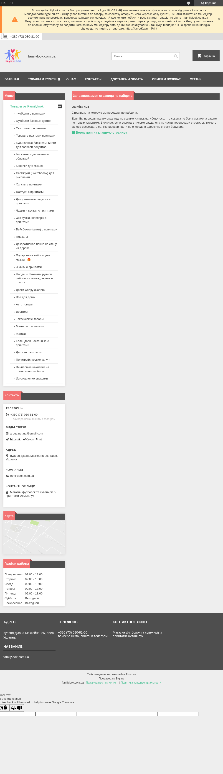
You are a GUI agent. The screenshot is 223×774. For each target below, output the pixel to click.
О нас (71, 79)
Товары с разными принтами (35, 135)
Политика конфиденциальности (141, 682)
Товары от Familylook (27, 106)
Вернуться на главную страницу (101, 132)
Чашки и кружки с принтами (35, 210)
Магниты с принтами (30, 326)
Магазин (21, 333)
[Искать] (176, 56)
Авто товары (24, 304)
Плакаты (22, 236)
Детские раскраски (28, 352)
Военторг (22, 311)
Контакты (93, 79)
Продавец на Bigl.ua (111, 678)
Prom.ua (131, 674)
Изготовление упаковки (32, 378)
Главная (12, 79)
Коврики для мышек (29, 165)
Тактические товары (30, 319)
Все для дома (25, 297)
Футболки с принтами (30, 113)
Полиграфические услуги (33, 359)
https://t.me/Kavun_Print (26, 439)
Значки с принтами (29, 267)
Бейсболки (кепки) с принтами (36, 229)
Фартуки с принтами (29, 192)
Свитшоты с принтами (31, 128)
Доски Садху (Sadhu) (30, 290)
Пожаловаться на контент (102, 682)
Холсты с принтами (29, 184)
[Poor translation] (16, 708)
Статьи (196, 79)
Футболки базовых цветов (33, 120)
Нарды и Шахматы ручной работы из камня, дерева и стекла (34, 278)
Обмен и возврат (166, 79)
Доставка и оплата (127, 79)
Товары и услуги (42, 79)
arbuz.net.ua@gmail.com (26, 433)
